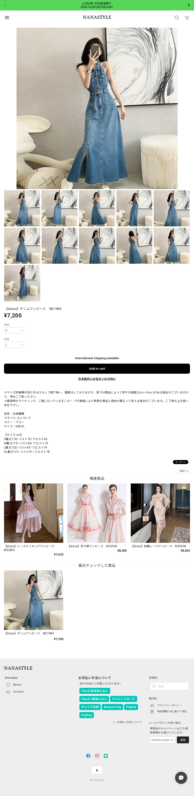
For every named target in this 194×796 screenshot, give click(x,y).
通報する (184, 471)
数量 (6, 339)
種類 (6, 324)
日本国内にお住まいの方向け (97, 379)
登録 (183, 740)
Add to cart (97, 368)
